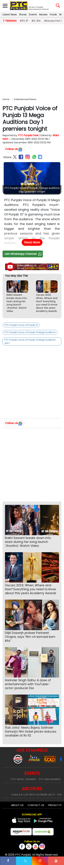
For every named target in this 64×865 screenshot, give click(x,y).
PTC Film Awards (50, 779)
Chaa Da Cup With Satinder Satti (33, 794)
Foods (53, 14)
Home (6, 99)
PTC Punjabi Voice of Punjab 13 (21, 325)
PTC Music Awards (23, 779)
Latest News (10, 14)
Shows (23, 14)
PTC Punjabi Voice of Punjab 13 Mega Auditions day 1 (30, 341)
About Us (17, 805)
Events (33, 14)
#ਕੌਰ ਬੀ (24, 20)
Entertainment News (25, 99)
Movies (43, 14)
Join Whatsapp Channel (23, 254)
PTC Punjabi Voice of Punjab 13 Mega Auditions (30, 332)
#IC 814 (36, 20)
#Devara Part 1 (53, 20)
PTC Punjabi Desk (28, 135)
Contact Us (36, 805)
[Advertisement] (32, 60)
